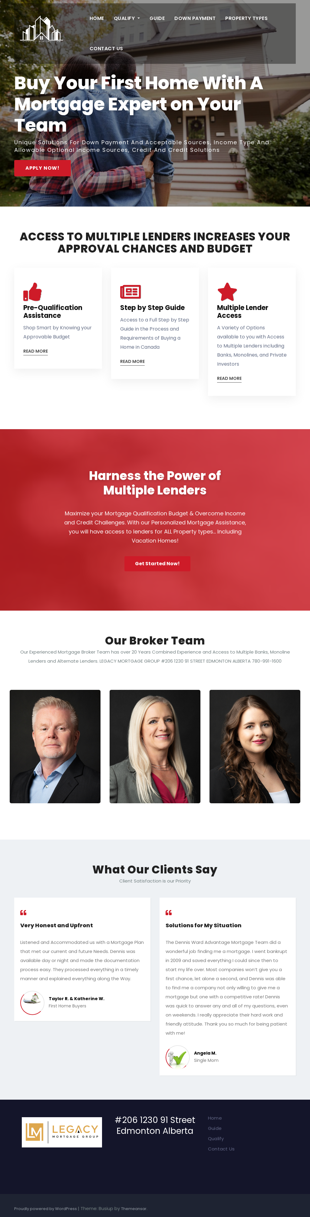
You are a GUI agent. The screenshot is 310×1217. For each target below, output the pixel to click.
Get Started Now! (157, 563)
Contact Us (106, 48)
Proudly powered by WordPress (46, 1209)
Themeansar (134, 1209)
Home (97, 18)
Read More (35, 351)
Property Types (246, 18)
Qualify (127, 18)
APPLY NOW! (42, 168)
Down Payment (195, 18)
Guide (157, 18)
